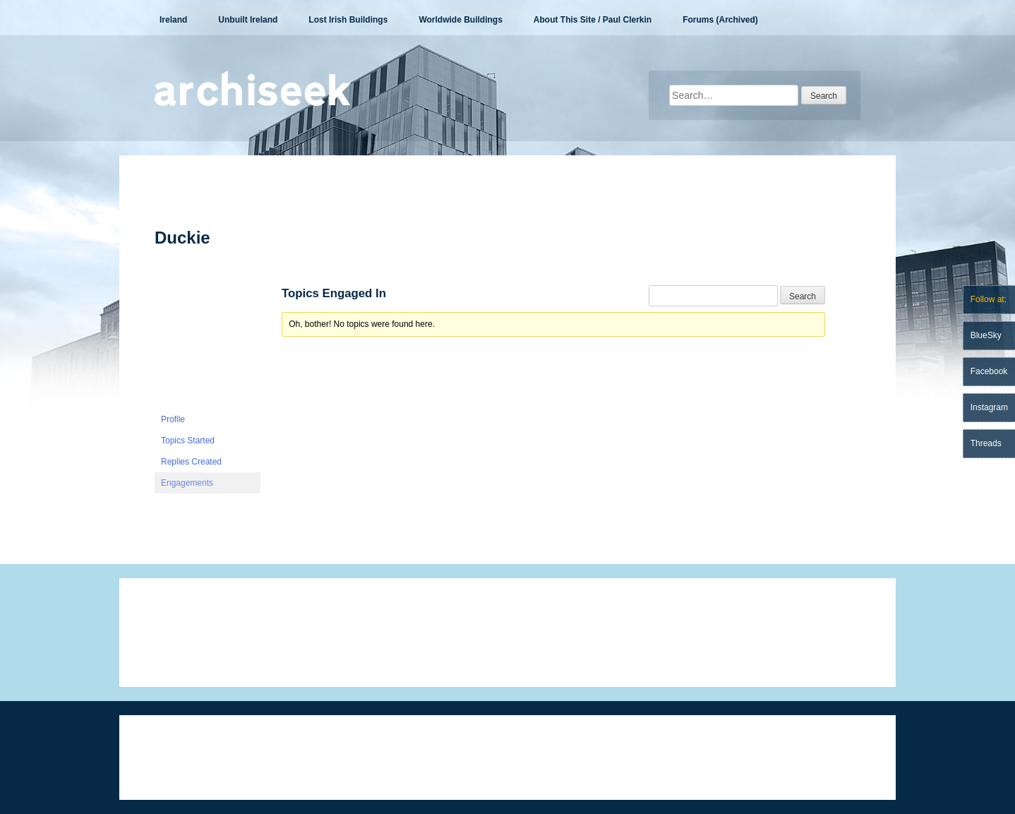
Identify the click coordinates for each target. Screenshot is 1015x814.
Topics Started (188, 440)
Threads (986, 443)
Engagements (187, 483)
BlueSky (986, 335)
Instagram (989, 407)
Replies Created (191, 462)
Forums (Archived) (720, 20)
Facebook (989, 371)
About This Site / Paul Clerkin (592, 20)
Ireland (173, 20)
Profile (173, 419)
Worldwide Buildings (460, 20)
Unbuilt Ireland (247, 20)
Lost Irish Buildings (348, 20)
